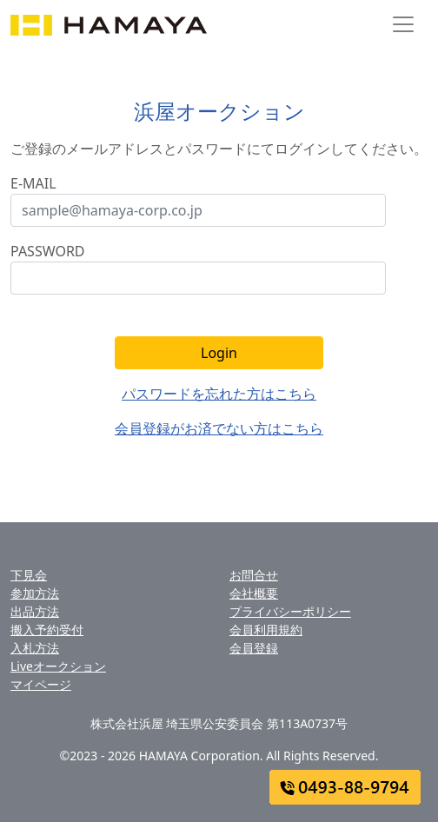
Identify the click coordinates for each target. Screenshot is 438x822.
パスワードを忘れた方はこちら (219, 393)
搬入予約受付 (46, 629)
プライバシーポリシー (290, 611)
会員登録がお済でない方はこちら (219, 428)
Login (219, 352)
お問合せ (253, 575)
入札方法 (34, 648)
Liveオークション (58, 666)
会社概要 (253, 593)
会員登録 (253, 648)
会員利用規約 (265, 629)
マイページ (40, 684)
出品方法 (34, 611)
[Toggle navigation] (403, 24)
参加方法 (34, 593)
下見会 (28, 575)
